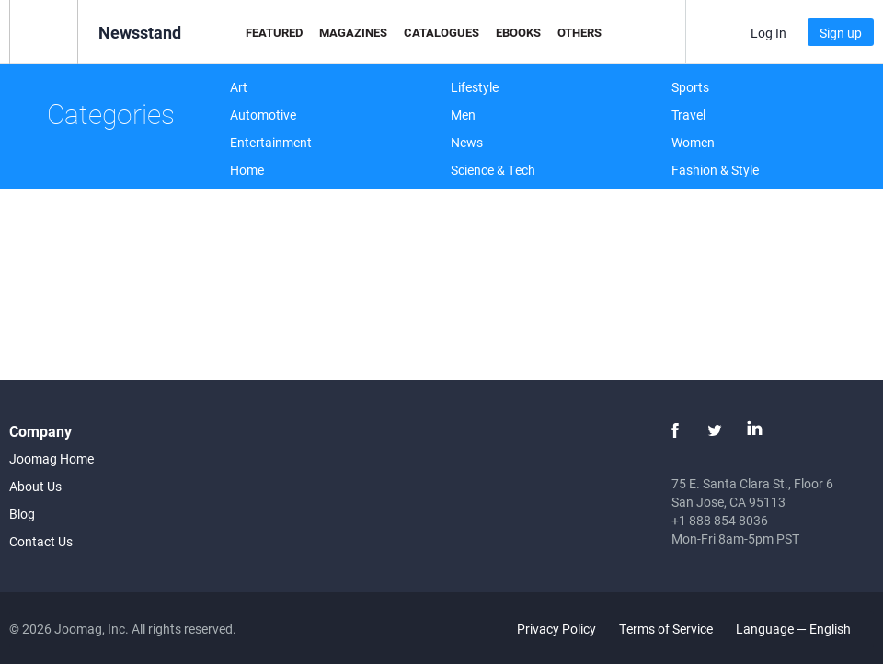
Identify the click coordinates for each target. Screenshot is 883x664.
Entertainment (271, 142)
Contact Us (41, 541)
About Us (35, 486)
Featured (274, 32)
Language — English (804, 628)
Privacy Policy (556, 628)
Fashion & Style (715, 169)
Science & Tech (493, 169)
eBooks (518, 32)
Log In (768, 32)
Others (579, 32)
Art (238, 87)
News (467, 142)
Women (693, 142)
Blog (22, 513)
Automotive (263, 114)
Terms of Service (666, 628)
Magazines (353, 32)
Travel (688, 114)
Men (463, 114)
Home (247, 169)
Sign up (841, 32)
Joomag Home (51, 458)
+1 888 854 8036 (719, 520)
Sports (690, 87)
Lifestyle (475, 87)
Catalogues (441, 32)
